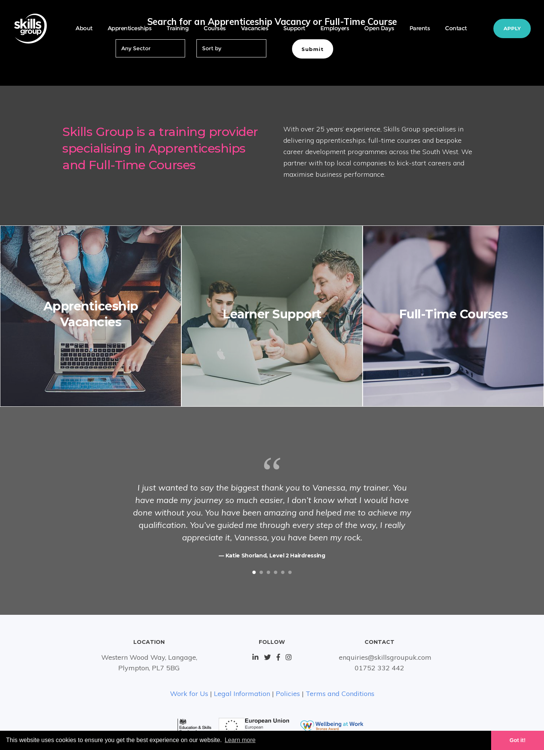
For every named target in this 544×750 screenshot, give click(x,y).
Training (178, 28)
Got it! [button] (517, 740)
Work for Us (189, 693)
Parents (420, 28)
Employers (334, 28)
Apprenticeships (130, 28)
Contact (456, 28)
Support (294, 28)
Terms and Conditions (340, 693)
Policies (288, 693)
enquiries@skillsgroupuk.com (385, 657)
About (84, 28)
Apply (512, 28)
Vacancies (255, 28)
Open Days (379, 28)
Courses (215, 28)
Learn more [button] (240, 740)
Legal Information (242, 693)
